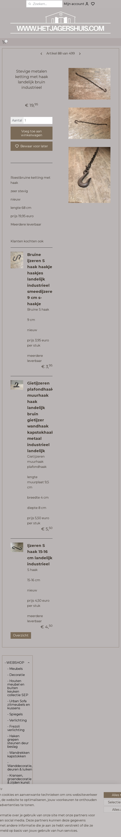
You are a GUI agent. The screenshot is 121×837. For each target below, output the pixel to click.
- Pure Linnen (18, 236)
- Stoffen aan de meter (17, 289)
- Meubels (15, 61)
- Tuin (11, 201)
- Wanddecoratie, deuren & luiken (19, 158)
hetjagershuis (51, 785)
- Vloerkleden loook (18, 210)
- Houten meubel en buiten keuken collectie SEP (17, 81)
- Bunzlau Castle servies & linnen (18, 277)
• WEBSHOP (17, 55)
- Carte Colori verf (17, 249)
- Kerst (12, 309)
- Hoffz (18, 229)
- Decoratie (16, 68)
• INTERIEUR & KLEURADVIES (17, 317)
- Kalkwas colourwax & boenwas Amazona (16, 262)
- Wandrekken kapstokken (18, 147)
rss (84, 831)
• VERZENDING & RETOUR (17, 339)
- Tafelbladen (17, 185)
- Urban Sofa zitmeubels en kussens (18, 97)
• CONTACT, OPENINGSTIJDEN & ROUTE (18, 328)
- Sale (11, 303)
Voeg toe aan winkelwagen (58, 151)
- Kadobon (15, 297)
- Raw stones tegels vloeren (18, 221)
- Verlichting (17, 113)
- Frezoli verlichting (15, 121)
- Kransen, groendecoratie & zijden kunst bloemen (19, 173)
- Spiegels (15, 107)
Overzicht (55, 757)
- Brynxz (13, 242)
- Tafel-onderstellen (17, 193)
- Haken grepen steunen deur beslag (18, 134)
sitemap (78, 831)
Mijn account (76, 4)
